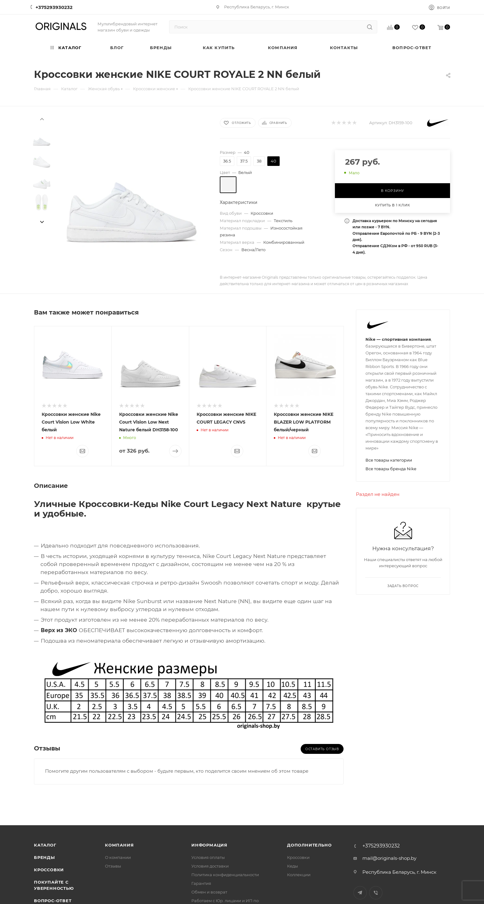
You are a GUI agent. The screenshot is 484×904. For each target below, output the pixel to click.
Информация (209, 845)
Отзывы (113, 866)
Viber (375, 892)
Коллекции (299, 874)
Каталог (45, 845)
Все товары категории (388, 460)
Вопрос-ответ (53, 900)
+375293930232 (54, 7)
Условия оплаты (208, 857)
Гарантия (201, 883)
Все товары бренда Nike (390, 468)
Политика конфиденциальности (225, 874)
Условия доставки (210, 866)
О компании (118, 857)
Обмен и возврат (209, 891)
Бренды (44, 857)
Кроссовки (49, 869)
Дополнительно (309, 845)
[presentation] (41, 118)
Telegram (360, 892)
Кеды (292, 866)
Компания (119, 845)
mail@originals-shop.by (389, 858)
